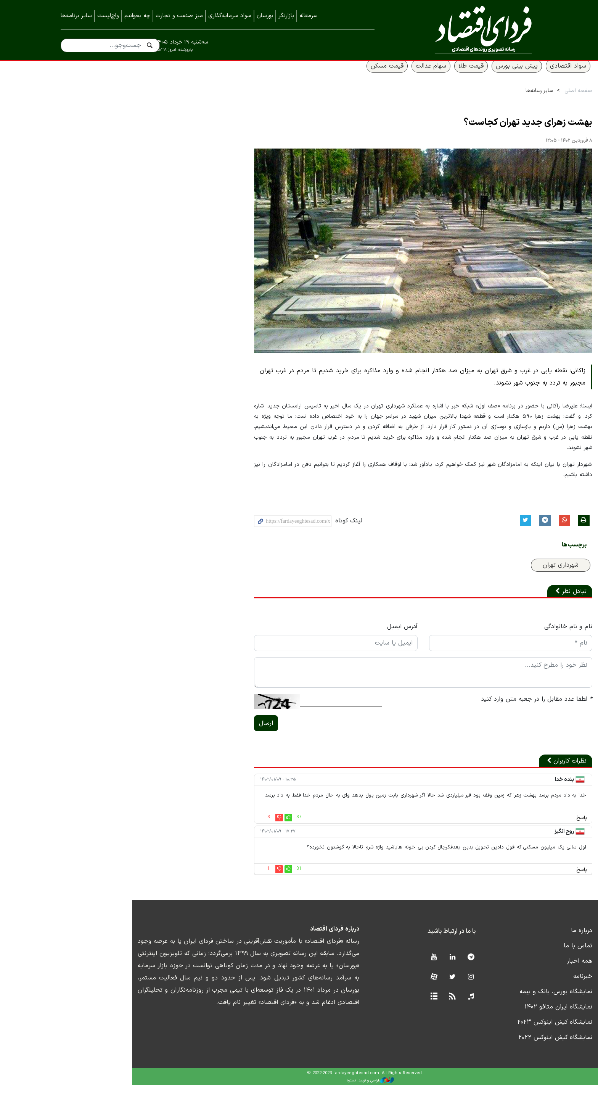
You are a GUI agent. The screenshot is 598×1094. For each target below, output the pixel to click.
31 (227, 877)
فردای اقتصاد (466, 29)
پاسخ (526, 827)
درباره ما (526, 939)
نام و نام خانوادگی (513, 635)
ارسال (195, 732)
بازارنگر (286, 15)
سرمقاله (308, 15)
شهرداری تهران (506, 574)
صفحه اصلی (523, 100)
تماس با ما (523, 954)
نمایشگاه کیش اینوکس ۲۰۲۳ (499, 1031)
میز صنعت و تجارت (179, 15)
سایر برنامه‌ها (76, 15)
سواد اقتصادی (513, 75)
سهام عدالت (376, 75)
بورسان (265, 15)
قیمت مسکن (332, 75)
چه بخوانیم (137, 15)
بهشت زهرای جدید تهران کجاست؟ (473, 132)
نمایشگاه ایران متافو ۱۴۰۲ (503, 1015)
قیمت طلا (416, 75)
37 (227, 826)
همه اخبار (524, 969)
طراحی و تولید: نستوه (304, 1089)
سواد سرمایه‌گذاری (229, 15)
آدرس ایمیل (339, 635)
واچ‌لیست (108, 15)
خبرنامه (527, 985)
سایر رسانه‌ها (484, 100)
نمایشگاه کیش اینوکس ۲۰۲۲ (500, 1046)
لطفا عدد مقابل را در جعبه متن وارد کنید (481, 708)
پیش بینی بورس (462, 75)
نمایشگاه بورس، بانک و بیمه (501, 1000)
